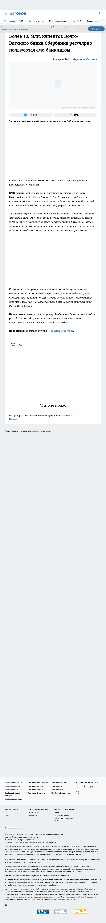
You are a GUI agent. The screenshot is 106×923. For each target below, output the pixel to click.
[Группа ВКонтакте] (77, 787)
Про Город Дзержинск (36, 793)
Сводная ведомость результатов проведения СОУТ (63, 818)
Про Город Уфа (57, 789)
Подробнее (77, 871)
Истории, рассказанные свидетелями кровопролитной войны (53, 417)
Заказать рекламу (94, 21)
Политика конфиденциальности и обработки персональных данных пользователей (37, 876)
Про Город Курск (11, 789)
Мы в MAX (77, 21)
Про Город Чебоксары (13, 782)
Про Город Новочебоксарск (38, 782)
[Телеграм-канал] (30, 115)
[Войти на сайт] (99, 13)
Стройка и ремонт (36, 21)
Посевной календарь (58, 21)
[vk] (12, 344)
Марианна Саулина (85, 59)
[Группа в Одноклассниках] (84, 787)
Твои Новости (56, 786)
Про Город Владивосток (60, 793)
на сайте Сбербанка (62, 330)
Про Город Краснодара (13, 799)
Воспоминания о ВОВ (13, 21)
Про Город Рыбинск (35, 789)
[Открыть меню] (5, 13)
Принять (96, 29)
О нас (7, 815)
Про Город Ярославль (59, 782)
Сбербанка (33, 197)
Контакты (33, 815)
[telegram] (21, 344)
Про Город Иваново (35, 786)
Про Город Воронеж (12, 786)
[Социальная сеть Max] (75, 115)
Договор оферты (11, 809)
